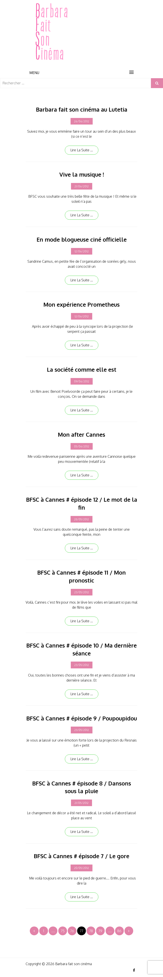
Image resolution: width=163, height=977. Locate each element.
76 (72, 931)
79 (100, 931)
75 (63, 931)
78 (91, 931)
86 (119, 931)
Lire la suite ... (81, 150)
